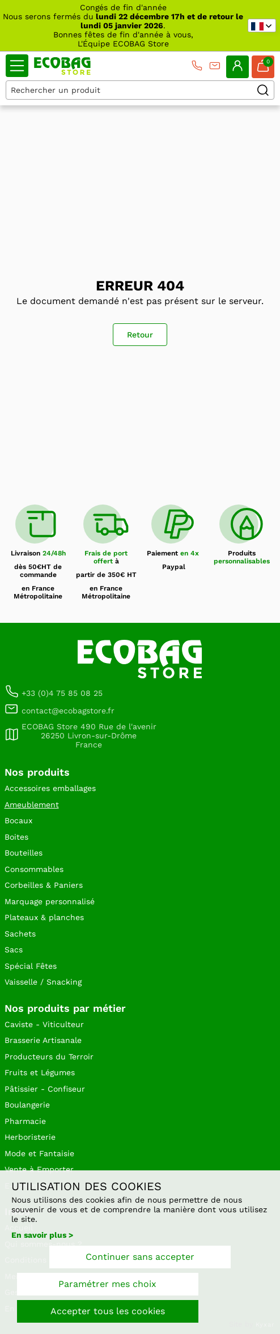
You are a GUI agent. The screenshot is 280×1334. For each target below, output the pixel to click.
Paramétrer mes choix (107, 1284)
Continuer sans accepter (140, 1256)
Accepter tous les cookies (107, 1311)
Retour (140, 334)
